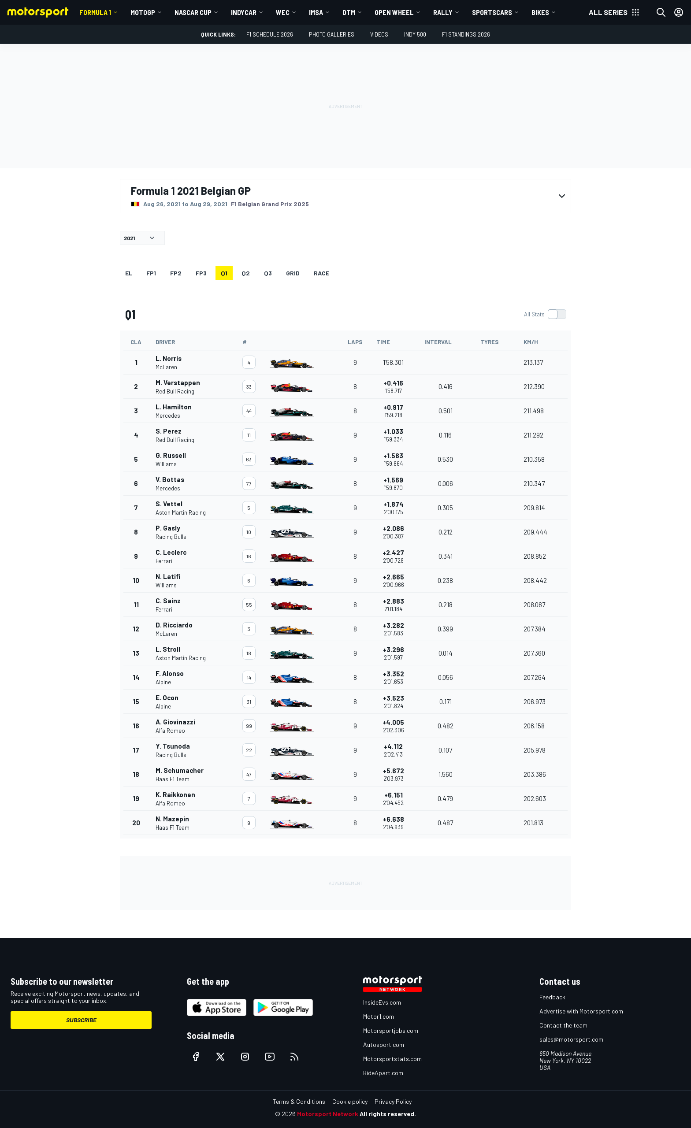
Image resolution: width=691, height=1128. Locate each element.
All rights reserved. (388, 1113)
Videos (379, 34)
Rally (443, 12)
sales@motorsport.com (571, 1039)
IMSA (316, 12)
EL (128, 273)
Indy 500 (415, 34)
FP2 (176, 273)
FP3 (201, 273)
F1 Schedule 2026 (269, 34)
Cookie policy (350, 1101)
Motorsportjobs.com (390, 1030)
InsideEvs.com (382, 1002)
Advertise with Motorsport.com (581, 1011)
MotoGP (142, 12)
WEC (283, 12)
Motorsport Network (327, 1113)
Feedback (552, 997)
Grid (293, 273)
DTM (348, 12)
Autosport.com (383, 1044)
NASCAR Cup (193, 12)
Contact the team (563, 1025)
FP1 (151, 273)
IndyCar (243, 12)
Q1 (224, 273)
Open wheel (394, 12)
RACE (321, 273)
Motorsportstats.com (392, 1058)
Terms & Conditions (299, 1101)
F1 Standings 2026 (466, 34)
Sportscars (492, 12)
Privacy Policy (393, 1101)
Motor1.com (378, 1016)
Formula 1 (95, 12)
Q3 (268, 273)
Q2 (245, 273)
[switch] (545, 314)
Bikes (540, 12)
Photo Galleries (331, 34)
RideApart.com (383, 1072)
